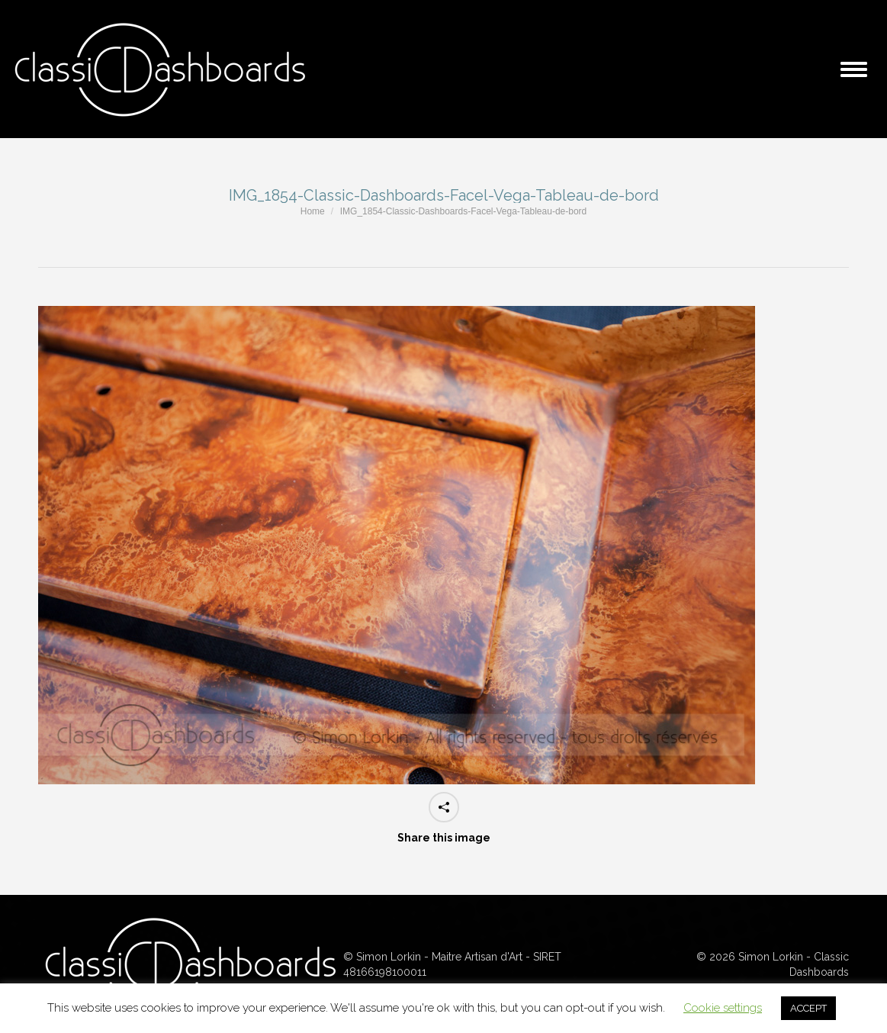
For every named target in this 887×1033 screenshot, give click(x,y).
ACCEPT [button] (808, 1008)
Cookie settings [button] (722, 1008)
